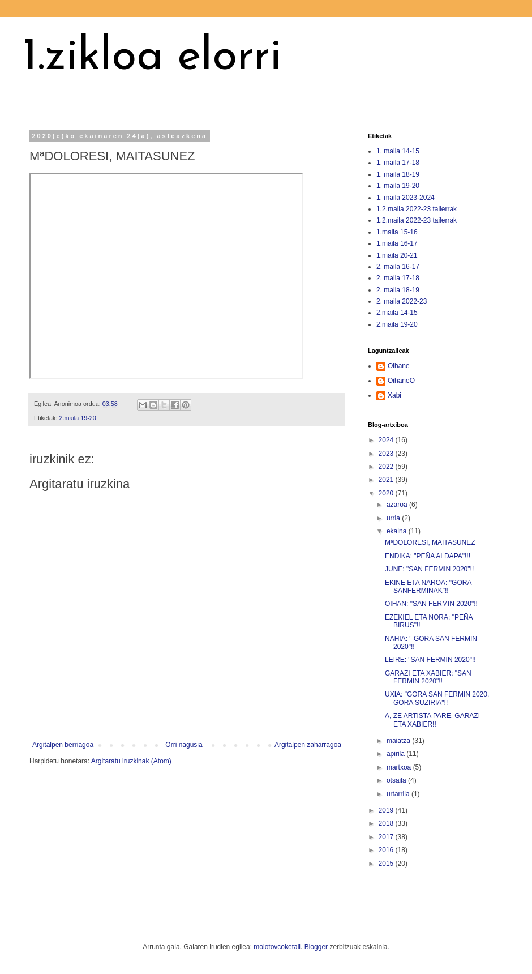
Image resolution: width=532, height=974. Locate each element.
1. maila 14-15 (397, 151)
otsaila (397, 780)
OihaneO (401, 381)
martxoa (400, 767)
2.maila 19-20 (77, 418)
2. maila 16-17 (397, 267)
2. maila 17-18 (397, 278)
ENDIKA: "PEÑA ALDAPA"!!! (427, 556)
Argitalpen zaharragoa (307, 745)
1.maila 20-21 (397, 255)
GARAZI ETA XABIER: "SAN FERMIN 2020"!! (428, 677)
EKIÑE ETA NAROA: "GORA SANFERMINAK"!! (428, 587)
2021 (387, 480)
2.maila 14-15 (397, 313)
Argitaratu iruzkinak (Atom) (131, 761)
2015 (387, 864)
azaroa (398, 505)
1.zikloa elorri (152, 57)
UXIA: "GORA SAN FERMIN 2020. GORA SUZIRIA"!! (437, 698)
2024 (387, 440)
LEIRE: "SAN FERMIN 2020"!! (430, 660)
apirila (396, 754)
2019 (387, 810)
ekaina (398, 531)
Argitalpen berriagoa (62, 745)
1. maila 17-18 (397, 162)
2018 (387, 823)
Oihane (399, 366)
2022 (387, 467)
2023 (387, 454)
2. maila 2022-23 (401, 301)
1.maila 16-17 (397, 243)
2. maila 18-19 (397, 290)
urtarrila (399, 794)
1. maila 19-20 (397, 186)
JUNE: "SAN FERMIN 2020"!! (429, 569)
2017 (387, 837)
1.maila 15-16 (397, 232)
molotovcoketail (277, 947)
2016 (387, 850)
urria (394, 518)
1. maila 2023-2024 (405, 198)
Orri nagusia (183, 745)
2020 (387, 493)
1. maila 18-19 (397, 174)
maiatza (399, 741)
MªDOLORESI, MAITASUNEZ (430, 542)
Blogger (316, 947)
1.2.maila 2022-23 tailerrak (416, 209)
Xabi (394, 395)
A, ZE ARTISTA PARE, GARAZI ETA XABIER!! (432, 720)
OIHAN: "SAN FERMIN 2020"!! (431, 604)
